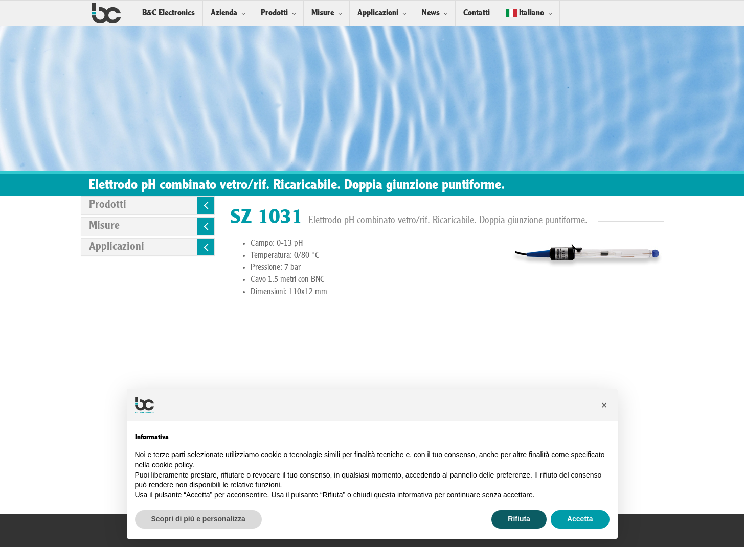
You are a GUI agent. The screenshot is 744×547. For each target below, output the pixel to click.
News (431, 13)
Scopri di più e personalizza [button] (198, 519)
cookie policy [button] (172, 465)
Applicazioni (377, 13)
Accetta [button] (580, 519)
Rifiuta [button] (519, 519)
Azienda (224, 13)
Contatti (476, 13)
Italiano (525, 13)
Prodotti (274, 13)
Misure (322, 13)
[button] (604, 405)
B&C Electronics (168, 13)
